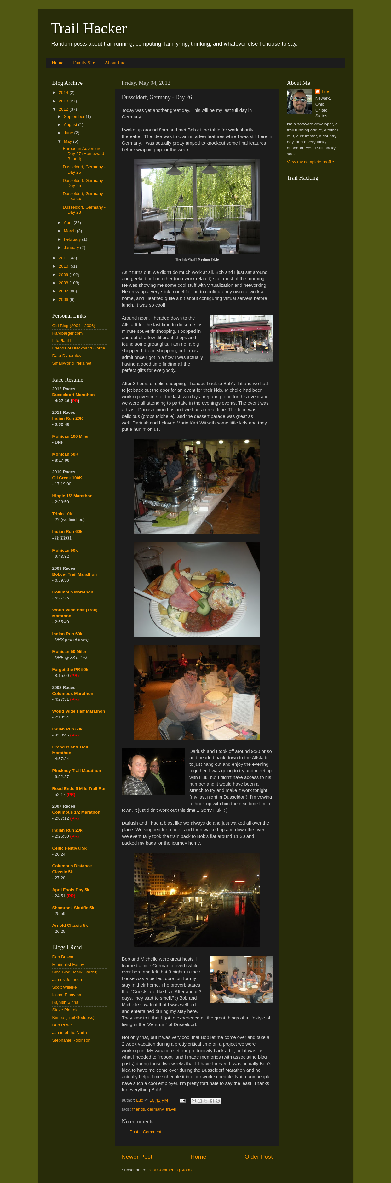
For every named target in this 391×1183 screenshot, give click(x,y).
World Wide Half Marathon (78, 711)
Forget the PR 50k (70, 669)
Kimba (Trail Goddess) (73, 1017)
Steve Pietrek (65, 1009)
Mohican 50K (65, 454)
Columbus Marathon (73, 592)
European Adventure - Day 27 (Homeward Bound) (83, 153)
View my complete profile (310, 161)
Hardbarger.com (67, 333)
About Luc (115, 62)
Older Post (258, 1156)
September (75, 116)
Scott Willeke (64, 987)
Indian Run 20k (67, 830)
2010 (64, 266)
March (70, 230)
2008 (64, 282)
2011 (64, 258)
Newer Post (137, 1156)
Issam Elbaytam (67, 994)
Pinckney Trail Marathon (76, 770)
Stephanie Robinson (71, 1040)
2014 (64, 92)
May (68, 141)
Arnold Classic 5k (70, 925)
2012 (64, 109)
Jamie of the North (69, 1032)
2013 (64, 101)
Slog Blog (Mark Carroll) (75, 972)
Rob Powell (63, 1025)
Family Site (84, 62)
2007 (64, 291)
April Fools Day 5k (70, 889)
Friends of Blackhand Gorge (78, 348)
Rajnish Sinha (65, 1002)
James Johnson (67, 979)
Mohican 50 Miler (69, 651)
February (73, 239)
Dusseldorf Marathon (73, 394)
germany (155, 1109)
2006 (64, 299)
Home (57, 62)
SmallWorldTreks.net (72, 363)
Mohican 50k (65, 550)
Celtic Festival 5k (69, 848)
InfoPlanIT (62, 340)
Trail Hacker (89, 28)
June (69, 132)
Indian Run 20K (67, 418)
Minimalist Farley (68, 964)
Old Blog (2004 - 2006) (73, 325)
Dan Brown (62, 957)
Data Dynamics (66, 355)
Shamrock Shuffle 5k (73, 907)
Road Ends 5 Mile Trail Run (79, 788)
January (72, 247)
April (69, 222)
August (71, 124)
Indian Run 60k (67, 634)
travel (171, 1109)
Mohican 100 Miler (70, 436)
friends (138, 1109)
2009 (64, 274)
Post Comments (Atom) (169, 1170)
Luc (325, 91)
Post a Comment (146, 1131)
